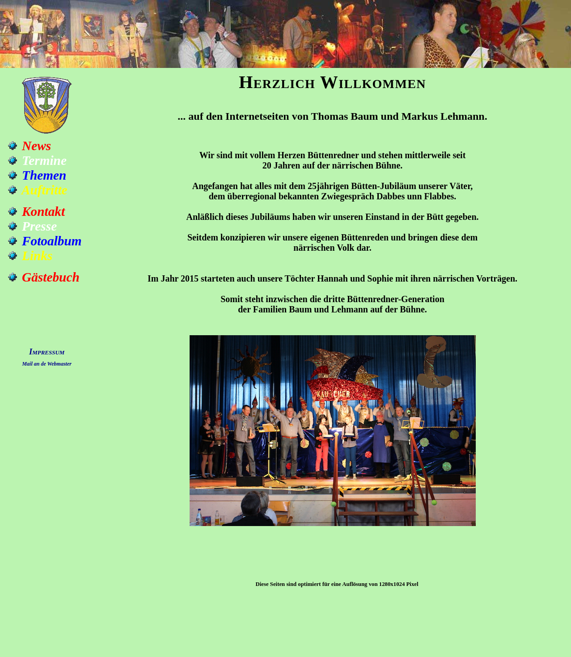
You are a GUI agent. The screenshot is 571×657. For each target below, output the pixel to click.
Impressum (47, 351)
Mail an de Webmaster (47, 364)
